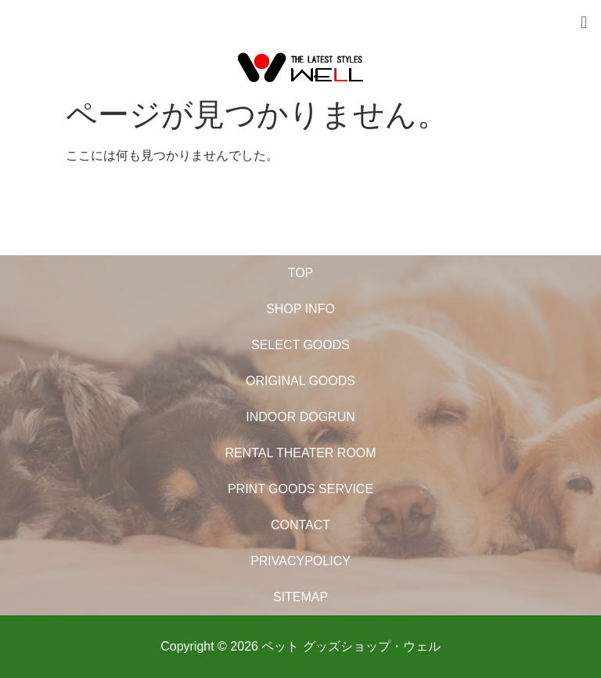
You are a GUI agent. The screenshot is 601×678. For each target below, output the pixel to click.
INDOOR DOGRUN (300, 417)
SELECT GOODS (300, 345)
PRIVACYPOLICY (300, 561)
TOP (301, 272)
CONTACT (300, 525)
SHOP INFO (300, 309)
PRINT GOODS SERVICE (300, 489)
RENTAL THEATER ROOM (300, 453)
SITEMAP (300, 597)
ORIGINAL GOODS (300, 381)
